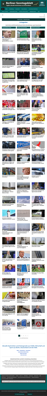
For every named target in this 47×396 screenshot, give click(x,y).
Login (39, 11)
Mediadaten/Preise (33, 11)
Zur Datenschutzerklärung (19, 394)
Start (3, 8)
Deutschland (18, 8)
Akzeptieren (30, 394)
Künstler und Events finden (23, 11)
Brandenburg (11, 8)
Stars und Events (24, 8)
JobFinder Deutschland (35, 34)
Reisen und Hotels (5, 11)
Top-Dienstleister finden (13, 11)
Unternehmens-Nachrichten (33, 8)
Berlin (6, 8)
